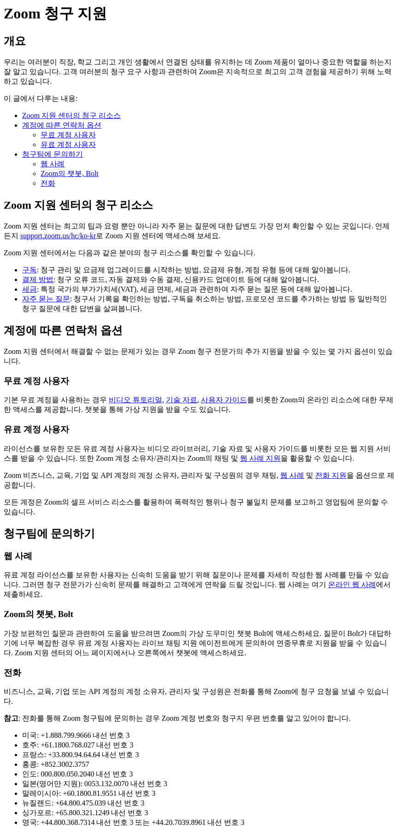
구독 (29, 270)
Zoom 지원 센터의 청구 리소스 (71, 115)
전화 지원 (330, 475)
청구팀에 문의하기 (52, 154)
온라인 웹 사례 (352, 584)
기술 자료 (181, 400)
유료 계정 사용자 (68, 144)
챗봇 (92, 409)
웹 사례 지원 (260, 458)
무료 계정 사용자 (68, 135)
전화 (48, 183)
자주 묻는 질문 (46, 299)
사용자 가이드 (224, 400)
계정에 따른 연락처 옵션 (61, 125)
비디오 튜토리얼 (135, 400)
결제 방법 (37, 279)
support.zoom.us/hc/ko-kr (58, 236)
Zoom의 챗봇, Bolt (70, 173)
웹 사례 (53, 164)
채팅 (269, 475)
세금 (29, 289)
